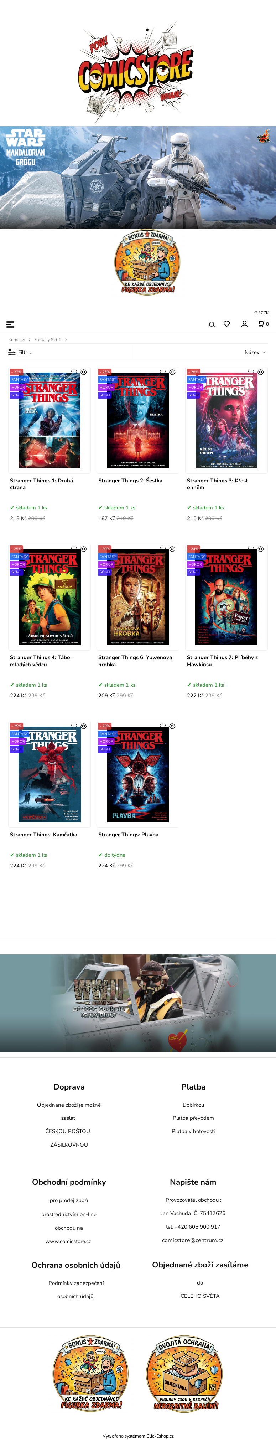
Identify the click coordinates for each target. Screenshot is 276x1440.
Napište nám (193, 1182)
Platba (193, 1086)
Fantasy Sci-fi (47, 340)
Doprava (69, 1086)
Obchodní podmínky (69, 1182)
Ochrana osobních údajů (75, 1265)
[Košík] (263, 324)
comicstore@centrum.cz (192, 1240)
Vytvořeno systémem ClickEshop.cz (138, 1436)
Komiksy (16, 340)
